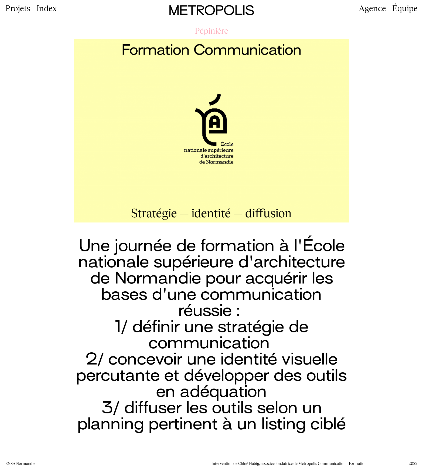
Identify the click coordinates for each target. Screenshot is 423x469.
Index (46, 8)
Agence (372, 8)
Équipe (405, 8)
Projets (17, 8)
